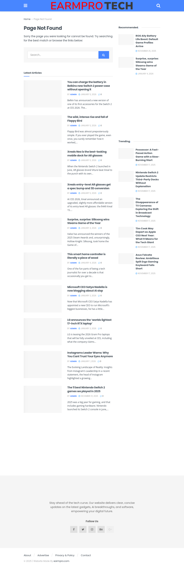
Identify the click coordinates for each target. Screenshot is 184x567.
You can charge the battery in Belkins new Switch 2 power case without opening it (88, 85)
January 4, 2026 (87, 228)
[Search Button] (103, 55)
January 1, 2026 (87, 361)
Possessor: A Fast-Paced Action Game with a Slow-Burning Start (148, 155)
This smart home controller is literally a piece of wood (86, 256)
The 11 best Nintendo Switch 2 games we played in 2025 (86, 389)
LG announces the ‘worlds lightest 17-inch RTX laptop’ (89, 322)
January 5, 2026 (87, 94)
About (27, 555)
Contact (86, 555)
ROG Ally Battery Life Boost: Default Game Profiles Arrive (147, 41)
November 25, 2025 (146, 51)
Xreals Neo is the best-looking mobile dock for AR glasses (87, 153)
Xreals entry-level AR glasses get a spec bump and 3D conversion (89, 186)
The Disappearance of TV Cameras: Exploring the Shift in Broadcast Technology (147, 207)
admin (73, 94)
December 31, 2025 (88, 396)
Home (27, 19)
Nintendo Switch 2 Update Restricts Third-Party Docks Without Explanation (147, 179)
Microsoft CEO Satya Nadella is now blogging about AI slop (87, 289)
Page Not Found (43, 19)
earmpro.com (61, 561)
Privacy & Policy (65, 555)
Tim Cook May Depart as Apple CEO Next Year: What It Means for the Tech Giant (147, 235)
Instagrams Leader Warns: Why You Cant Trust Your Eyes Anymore (90, 354)
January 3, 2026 (87, 295)
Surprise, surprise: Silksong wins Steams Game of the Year (88, 221)
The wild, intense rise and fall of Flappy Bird (87, 119)
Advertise (43, 555)
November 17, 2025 (145, 164)
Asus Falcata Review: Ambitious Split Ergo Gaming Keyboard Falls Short (147, 261)
